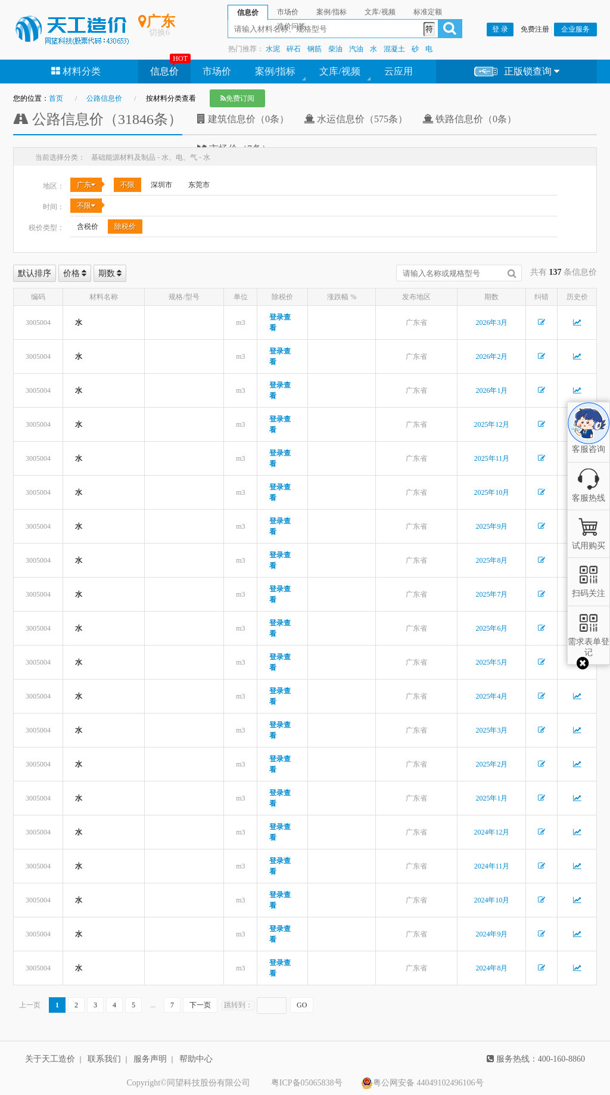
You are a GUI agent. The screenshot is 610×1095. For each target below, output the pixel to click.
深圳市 (161, 185)
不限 (127, 185)
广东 (86, 185)
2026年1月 (491, 390)
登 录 (500, 29)
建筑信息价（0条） (243, 119)
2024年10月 (491, 900)
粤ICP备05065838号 (307, 1082)
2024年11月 (492, 866)
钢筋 (314, 49)
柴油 (335, 49)
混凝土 (394, 49)
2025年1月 (491, 798)
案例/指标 (275, 71)
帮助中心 (196, 1058)
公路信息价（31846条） (97, 119)
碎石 (294, 49)
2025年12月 (491, 424)
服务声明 (150, 1058)
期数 (110, 273)
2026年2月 (491, 356)
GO (302, 1005)
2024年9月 (491, 934)
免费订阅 (237, 98)
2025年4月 (491, 696)
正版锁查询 (516, 71)
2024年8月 (491, 968)
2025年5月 (491, 662)
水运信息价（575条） (355, 119)
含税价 (87, 226)
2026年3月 (491, 322)
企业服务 (575, 29)
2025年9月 (491, 526)
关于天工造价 (50, 1058)
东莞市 (199, 185)
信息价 (164, 71)
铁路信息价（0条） (469, 119)
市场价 (217, 71)
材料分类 (76, 71)
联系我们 (104, 1058)
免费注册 (535, 29)
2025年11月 (492, 458)
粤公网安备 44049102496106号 (422, 1083)
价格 (75, 273)
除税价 (125, 226)
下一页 (200, 1005)
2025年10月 (491, 492)
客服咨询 (588, 439)
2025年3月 (491, 730)
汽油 (356, 49)
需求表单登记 (588, 641)
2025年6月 (491, 628)
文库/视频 (339, 71)
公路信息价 (104, 98)
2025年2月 (491, 764)
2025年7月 (491, 594)
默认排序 (34, 273)
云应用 (398, 71)
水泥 (273, 49)
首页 (56, 98)
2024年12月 (491, 832)
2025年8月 (491, 560)
